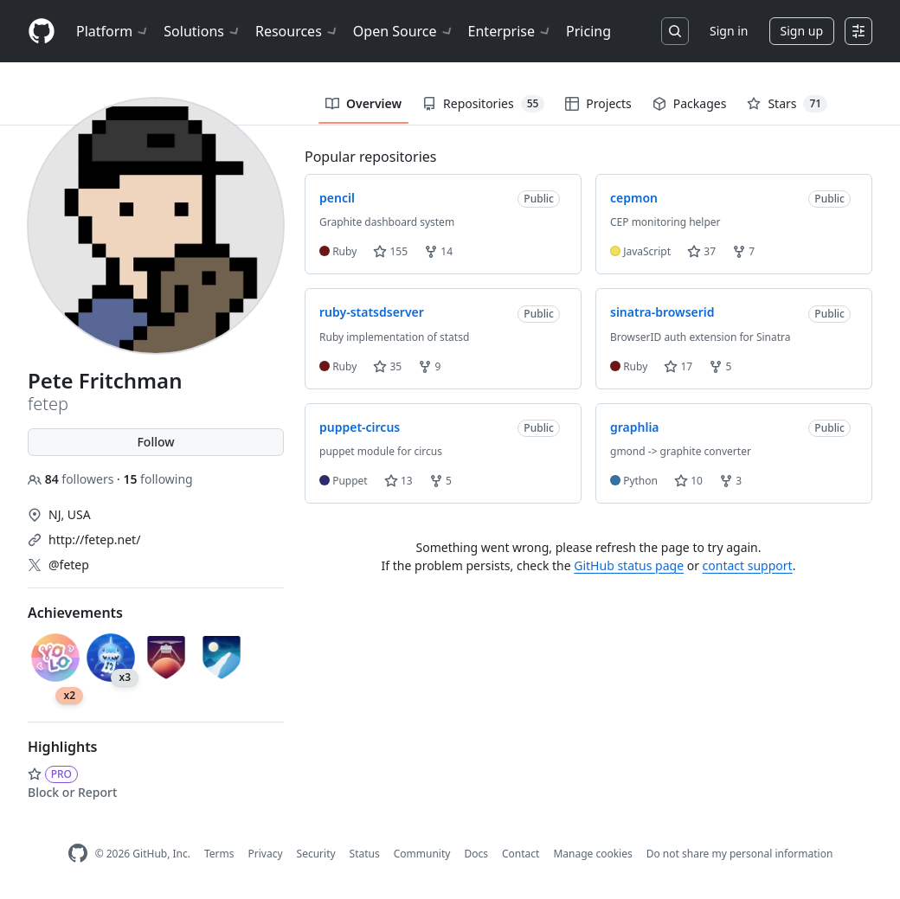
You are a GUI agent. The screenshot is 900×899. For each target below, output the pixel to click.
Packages (689, 103)
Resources (297, 31)
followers (72, 479)
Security (316, 853)
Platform (113, 31)
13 (398, 480)
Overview (363, 103)
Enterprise (510, 31)
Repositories (483, 103)
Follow (155, 441)
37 (701, 251)
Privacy (265, 853)
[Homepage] (41, 31)
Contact (520, 853)
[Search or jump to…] (675, 31)
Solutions (202, 31)
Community (422, 853)
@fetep (68, 564)
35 (387, 366)
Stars (787, 103)
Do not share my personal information (739, 853)
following (157, 479)
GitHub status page (629, 565)
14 (438, 251)
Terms (219, 853)
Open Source (403, 31)
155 (390, 251)
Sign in (729, 30)
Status (365, 853)
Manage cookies (592, 853)
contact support (748, 565)
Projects (598, 103)
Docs (476, 853)
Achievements (75, 612)
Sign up (802, 30)
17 (678, 366)
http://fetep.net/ (94, 539)
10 (688, 480)
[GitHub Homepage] (78, 853)
